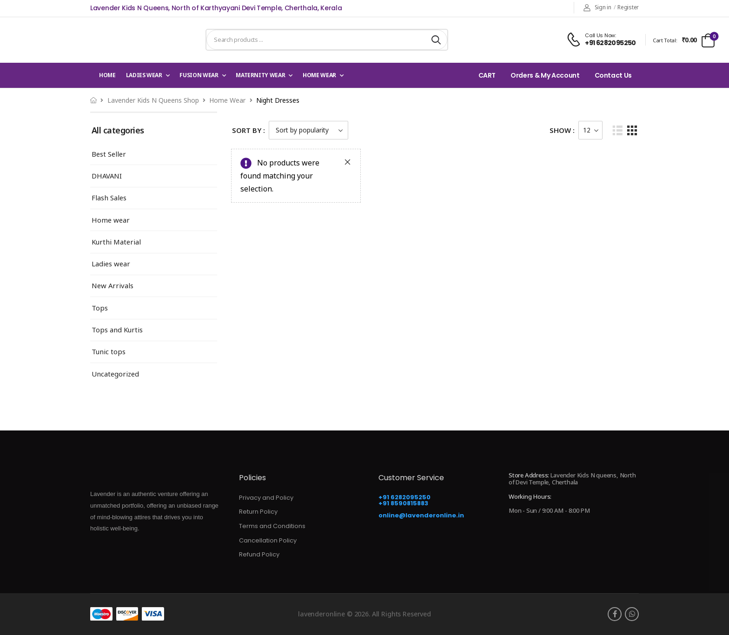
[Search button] (436, 40)
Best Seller (109, 154)
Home (107, 75)
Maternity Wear (260, 75)
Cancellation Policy (268, 540)
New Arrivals (112, 285)
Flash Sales (109, 197)
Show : (562, 130)
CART (487, 75)
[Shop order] (308, 130)
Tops (100, 308)
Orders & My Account (544, 75)
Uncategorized (115, 374)
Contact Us (613, 75)
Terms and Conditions (272, 526)
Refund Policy (259, 554)
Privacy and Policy (266, 497)
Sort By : (248, 130)
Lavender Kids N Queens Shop (153, 100)
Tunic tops (109, 351)
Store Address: (529, 475)
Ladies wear (144, 75)
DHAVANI (107, 176)
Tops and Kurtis (117, 329)
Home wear (319, 75)
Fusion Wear (198, 75)
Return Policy (258, 511)
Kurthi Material (116, 242)
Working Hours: (530, 497)
